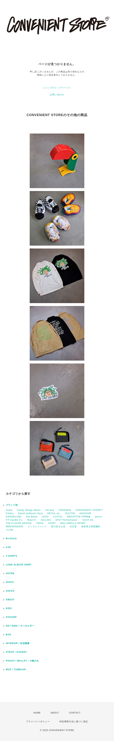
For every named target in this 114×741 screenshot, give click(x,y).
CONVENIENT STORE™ (89, 510)
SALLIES (46, 520)
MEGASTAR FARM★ (79, 516)
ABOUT (55, 713)
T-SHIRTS (11, 556)
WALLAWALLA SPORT (73, 523)
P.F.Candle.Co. (14, 520)
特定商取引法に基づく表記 (74, 721)
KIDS (9, 608)
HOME (37, 713)
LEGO (45, 516)
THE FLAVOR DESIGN (19, 523)
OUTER (10, 573)
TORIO (40, 523)
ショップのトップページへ (57, 87)
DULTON (70, 513)
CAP (8, 547)
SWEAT (10, 599)
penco (98, 516)
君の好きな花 (58, 526)
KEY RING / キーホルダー (20, 626)
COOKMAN (65, 510)
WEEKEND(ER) (14, 526)
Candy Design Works (29, 510)
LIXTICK (57, 516)
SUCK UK (87, 520)
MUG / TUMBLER (16, 669)
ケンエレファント (37, 526)
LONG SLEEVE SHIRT (19, 564)
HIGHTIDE (85, 513)
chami (9, 510)
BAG (8, 634)
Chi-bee (49, 510)
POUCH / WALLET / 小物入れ (22, 660)
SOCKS (10, 591)
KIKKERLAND (13, 516)
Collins (10, 513)
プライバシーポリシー (38, 721)
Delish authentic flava (30, 513)
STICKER (11, 617)
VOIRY (52, 523)
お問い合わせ (57, 94)
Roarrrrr (31, 520)
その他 (9, 530)
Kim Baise (31, 516)
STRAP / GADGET (16, 652)
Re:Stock (11, 538)
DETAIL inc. (54, 513)
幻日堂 (73, 526)
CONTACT (74, 713)
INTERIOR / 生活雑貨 (18, 643)
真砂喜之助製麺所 (90, 526)
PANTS (10, 582)
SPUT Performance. (66, 520)
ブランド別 (12, 505)
